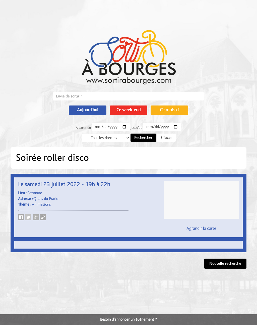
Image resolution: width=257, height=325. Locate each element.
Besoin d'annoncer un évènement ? (128, 319)
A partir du (83, 128)
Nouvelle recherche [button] (225, 264)
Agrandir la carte (201, 228)
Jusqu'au (136, 128)
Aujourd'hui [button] (87, 110)
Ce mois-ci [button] (169, 110)
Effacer (166, 138)
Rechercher (143, 138)
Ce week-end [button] (128, 110)
